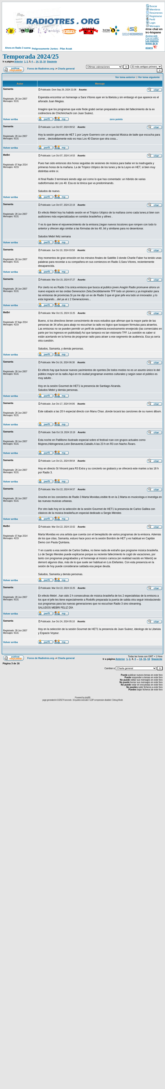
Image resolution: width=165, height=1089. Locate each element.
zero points (116, 119)
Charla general (66, 68)
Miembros (153, 9)
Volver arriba (10, 119)
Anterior (18, 61)
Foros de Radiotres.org (40, 68)
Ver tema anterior (125, 77)
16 (44, 61)
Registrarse (154, 16)
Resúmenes (154, 13)
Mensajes (153, 26)
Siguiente (52, 61)
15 (40, 61)
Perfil (150, 19)
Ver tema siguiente (149, 77)
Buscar (151, 6)
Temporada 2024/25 (31, 56)
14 (37, 61)
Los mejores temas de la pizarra (152, 44)
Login (150, 22)
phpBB (87, 697)
